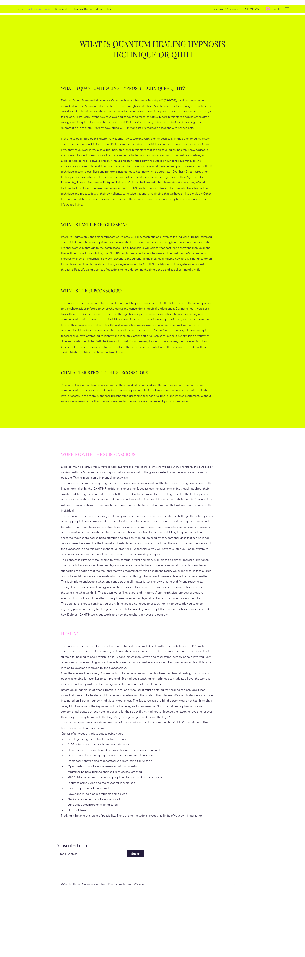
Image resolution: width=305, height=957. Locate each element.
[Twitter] (230, 884)
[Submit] (135, 853)
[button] (287, 8)
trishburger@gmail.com (226, 9)
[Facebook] (242, 884)
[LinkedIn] (236, 884)
